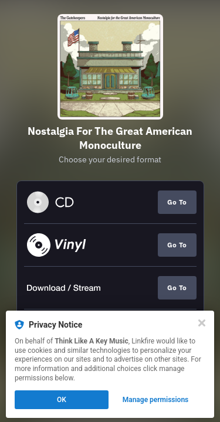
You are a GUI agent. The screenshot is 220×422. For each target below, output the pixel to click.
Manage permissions (156, 400)
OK (61, 400)
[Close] (201, 323)
